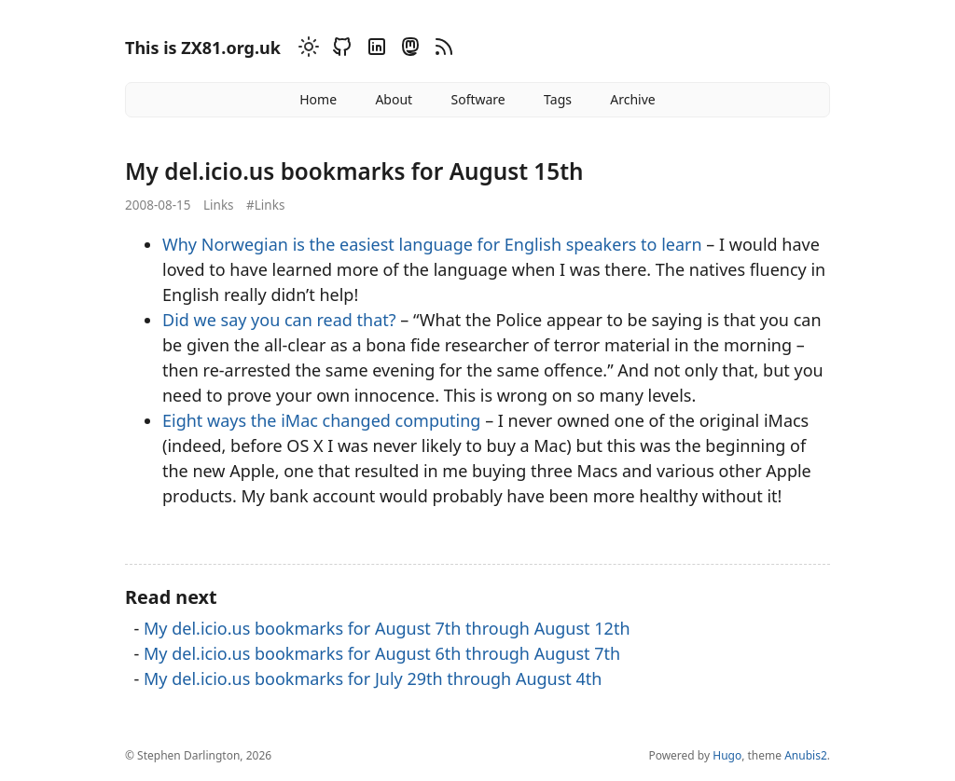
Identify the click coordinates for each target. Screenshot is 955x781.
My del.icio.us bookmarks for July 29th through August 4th (373, 678)
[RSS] (441, 50)
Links (218, 205)
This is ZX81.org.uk (203, 47)
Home (318, 99)
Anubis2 (805, 755)
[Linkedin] (374, 50)
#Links (265, 205)
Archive (632, 99)
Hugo (727, 755)
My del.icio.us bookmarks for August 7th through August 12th (387, 628)
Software (477, 99)
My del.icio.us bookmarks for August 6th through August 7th (382, 653)
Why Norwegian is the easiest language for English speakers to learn (432, 244)
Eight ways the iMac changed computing (321, 420)
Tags (558, 99)
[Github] (339, 50)
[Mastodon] (407, 50)
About (393, 99)
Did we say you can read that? (279, 319)
